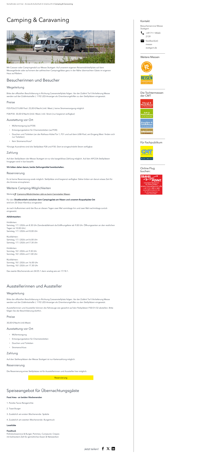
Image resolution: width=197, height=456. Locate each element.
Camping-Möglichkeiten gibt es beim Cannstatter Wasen (43, 194)
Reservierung (60, 377)
